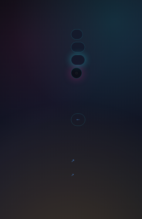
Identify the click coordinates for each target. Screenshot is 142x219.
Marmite (73, 161)
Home (71, 17)
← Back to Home (78, 119)
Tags (77, 34)
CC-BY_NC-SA (72, 175)
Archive (78, 47)
